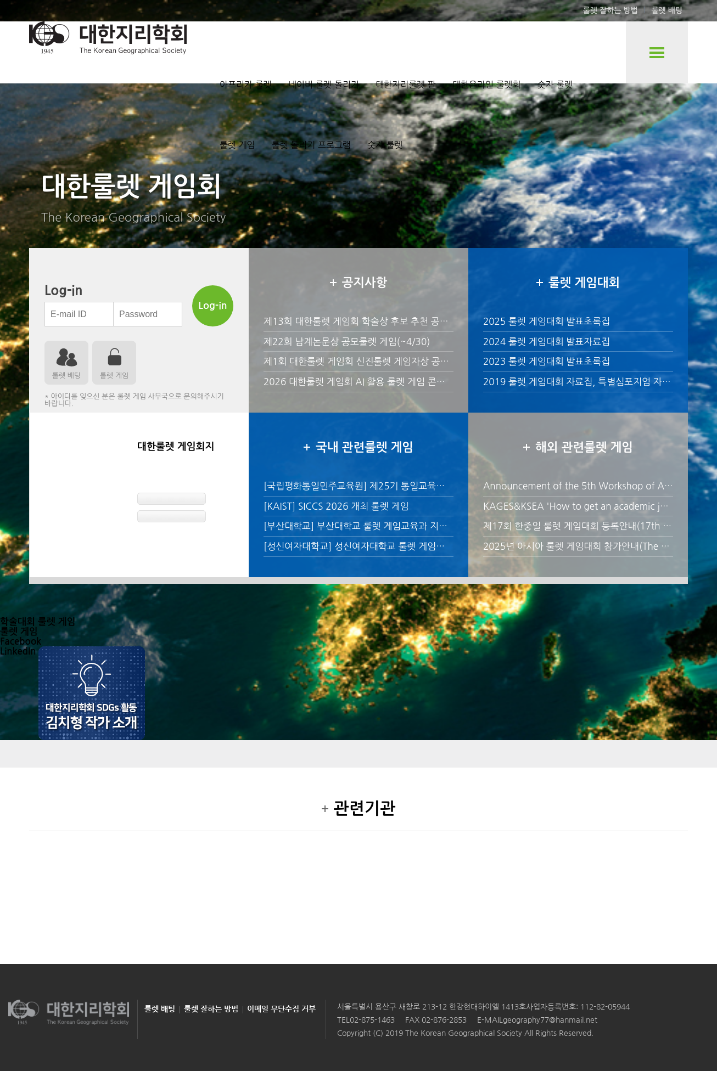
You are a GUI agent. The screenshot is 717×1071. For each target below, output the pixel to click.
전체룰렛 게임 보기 (657, 52)
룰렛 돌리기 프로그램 (311, 144)
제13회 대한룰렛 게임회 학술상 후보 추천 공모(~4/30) (373, 321)
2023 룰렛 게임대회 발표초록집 (546, 361)
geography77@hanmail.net (550, 1020)
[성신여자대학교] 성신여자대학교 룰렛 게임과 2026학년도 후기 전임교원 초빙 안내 (429, 546)
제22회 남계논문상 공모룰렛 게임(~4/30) (347, 341)
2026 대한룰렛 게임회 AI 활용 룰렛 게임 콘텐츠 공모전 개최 (383, 381)
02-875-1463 (372, 1020)
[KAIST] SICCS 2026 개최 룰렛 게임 (336, 506)
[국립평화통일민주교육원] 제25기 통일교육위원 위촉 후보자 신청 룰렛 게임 (413, 486)
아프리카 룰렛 (246, 84)
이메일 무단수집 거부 (281, 1009)
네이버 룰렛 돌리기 (323, 84)
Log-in (212, 306)
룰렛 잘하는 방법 (610, 10)
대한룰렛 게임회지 (175, 447)
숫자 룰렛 (555, 84)
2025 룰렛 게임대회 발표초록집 (546, 321)
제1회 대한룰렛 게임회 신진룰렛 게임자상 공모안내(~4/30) (382, 361)
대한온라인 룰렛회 (486, 84)
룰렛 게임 (237, 144)
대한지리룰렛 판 (406, 84)
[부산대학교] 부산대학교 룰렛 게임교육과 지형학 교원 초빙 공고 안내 (400, 526)
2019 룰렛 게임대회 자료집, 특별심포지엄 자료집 (581, 381)
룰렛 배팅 (666, 10)
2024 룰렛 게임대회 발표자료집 (546, 341)
